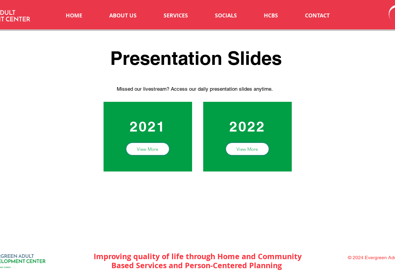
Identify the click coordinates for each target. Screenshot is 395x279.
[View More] (147, 149)
